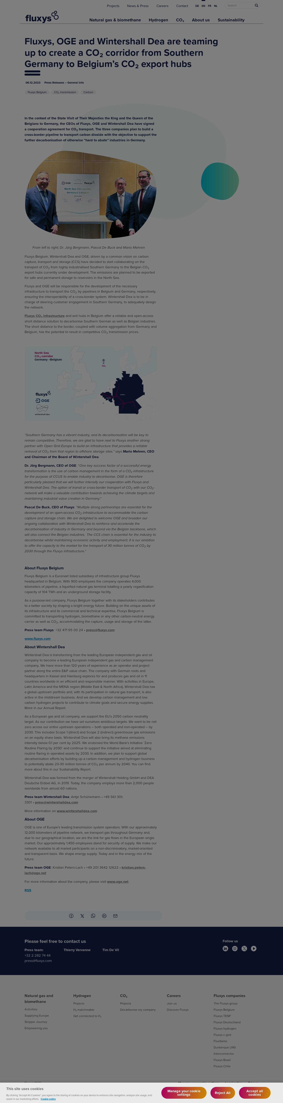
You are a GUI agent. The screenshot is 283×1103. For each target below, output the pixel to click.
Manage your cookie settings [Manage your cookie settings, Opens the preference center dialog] (183, 1095)
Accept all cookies (254, 1095)
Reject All (223, 1095)
